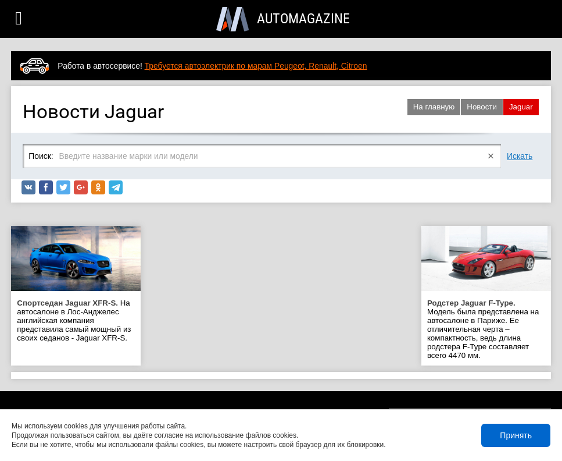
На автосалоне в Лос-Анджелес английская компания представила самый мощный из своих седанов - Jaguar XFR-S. (74, 320)
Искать (519, 156)
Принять (516, 435)
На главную (434, 106)
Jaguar (521, 106)
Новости (482, 106)
